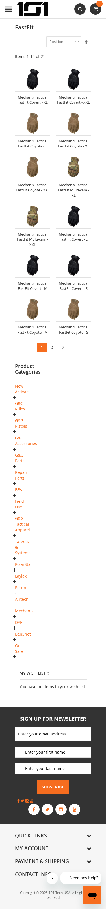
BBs (18, 489)
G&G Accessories (26, 440)
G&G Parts (20, 457)
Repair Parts (21, 475)
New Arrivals (22, 388)
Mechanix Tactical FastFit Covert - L (73, 237)
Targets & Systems (23, 547)
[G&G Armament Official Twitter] (47, 809)
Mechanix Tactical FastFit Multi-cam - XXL (32, 239)
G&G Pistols (21, 423)
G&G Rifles (20, 406)
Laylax (21, 576)
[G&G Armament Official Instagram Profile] (61, 809)
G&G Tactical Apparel (22, 524)
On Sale (19, 648)
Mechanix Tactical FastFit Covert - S (73, 286)
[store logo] (26, 9)
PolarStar (23, 564)
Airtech (22, 599)
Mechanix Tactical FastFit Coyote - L (32, 143)
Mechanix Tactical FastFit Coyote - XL (73, 143)
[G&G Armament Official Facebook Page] (34, 809)
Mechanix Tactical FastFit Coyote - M (32, 329)
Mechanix (24, 610)
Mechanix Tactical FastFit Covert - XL (32, 100)
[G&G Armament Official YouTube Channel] (74, 809)
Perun (20, 587)
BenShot (23, 634)
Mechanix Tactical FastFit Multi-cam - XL (73, 190)
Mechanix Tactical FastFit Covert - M (32, 286)
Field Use (19, 504)
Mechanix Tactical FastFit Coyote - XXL (32, 187)
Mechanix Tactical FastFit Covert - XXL (73, 100)
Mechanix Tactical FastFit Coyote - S (73, 329)
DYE (18, 622)
